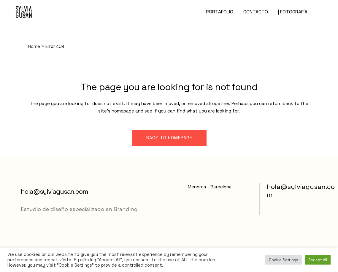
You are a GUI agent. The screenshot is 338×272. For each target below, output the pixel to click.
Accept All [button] (317, 259)
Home (34, 46)
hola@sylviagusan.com (54, 191)
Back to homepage (169, 137)
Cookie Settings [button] (283, 259)
